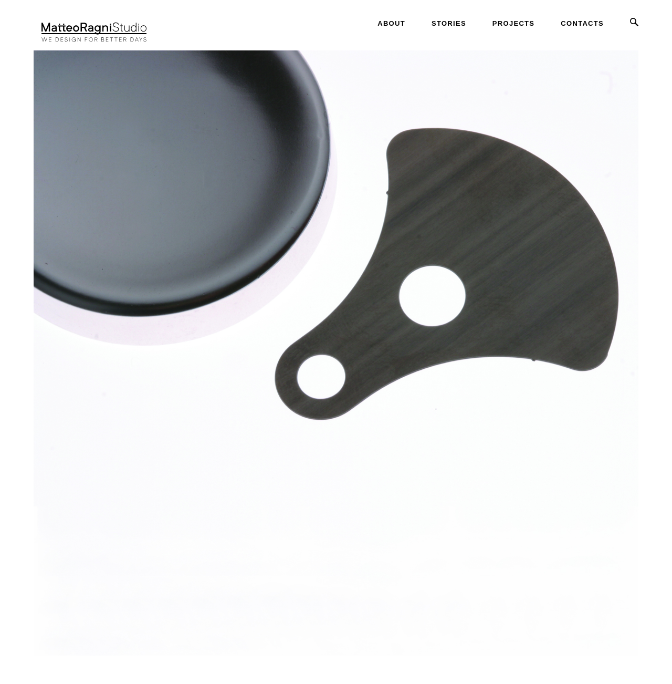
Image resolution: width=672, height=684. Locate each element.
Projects (513, 23)
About (391, 23)
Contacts (582, 23)
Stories (449, 23)
